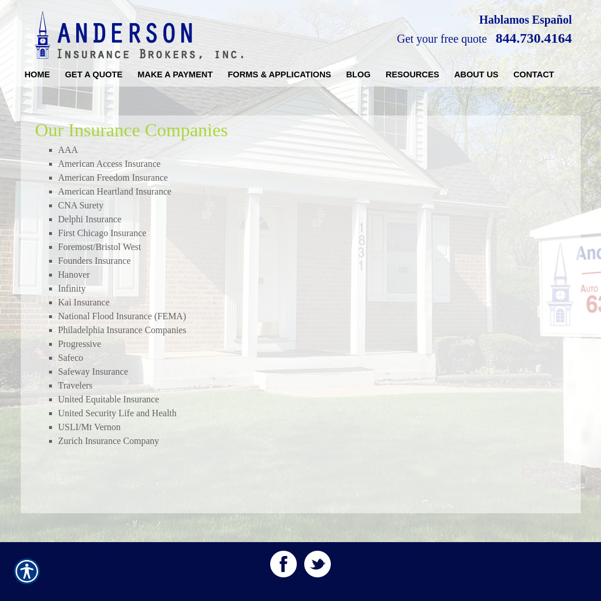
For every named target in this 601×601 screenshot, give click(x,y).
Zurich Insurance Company (108, 441)
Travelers (75, 385)
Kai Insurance (84, 302)
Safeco (71, 358)
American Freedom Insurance (113, 177)
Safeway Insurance (93, 371)
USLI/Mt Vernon (89, 427)
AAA (68, 150)
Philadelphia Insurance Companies (122, 330)
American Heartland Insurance (114, 191)
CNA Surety (81, 205)
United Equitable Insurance (108, 399)
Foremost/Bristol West (99, 247)
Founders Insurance (94, 261)
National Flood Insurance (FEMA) (122, 316)
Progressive (80, 344)
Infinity (72, 288)
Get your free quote (442, 38)
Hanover (74, 274)
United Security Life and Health (117, 413)
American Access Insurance (109, 164)
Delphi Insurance (90, 219)
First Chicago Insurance (102, 233)
